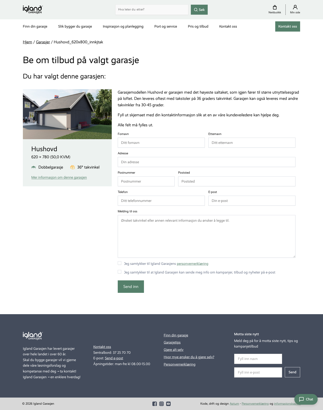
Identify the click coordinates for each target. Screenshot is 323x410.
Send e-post (114, 358)
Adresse (124, 153)
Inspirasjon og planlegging (123, 26)
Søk (199, 9)
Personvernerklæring (179, 364)
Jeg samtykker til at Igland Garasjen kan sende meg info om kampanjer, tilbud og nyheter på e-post (199, 272)
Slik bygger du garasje (75, 26)
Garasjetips (172, 342)
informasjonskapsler (287, 404)
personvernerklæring (192, 263)
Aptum (234, 404)
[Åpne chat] (306, 399)
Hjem (27, 42)
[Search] (151, 9)
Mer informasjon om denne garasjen (59, 177)
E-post (213, 192)
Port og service (165, 26)
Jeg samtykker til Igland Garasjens (166, 263)
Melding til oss (127, 211)
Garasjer (43, 42)
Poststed (185, 173)
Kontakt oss (228, 26)
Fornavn (124, 134)
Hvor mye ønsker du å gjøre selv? (189, 357)
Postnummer (127, 173)
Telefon (124, 192)
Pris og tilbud (198, 26)
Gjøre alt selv (173, 350)
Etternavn (215, 134)
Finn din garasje (35, 26)
